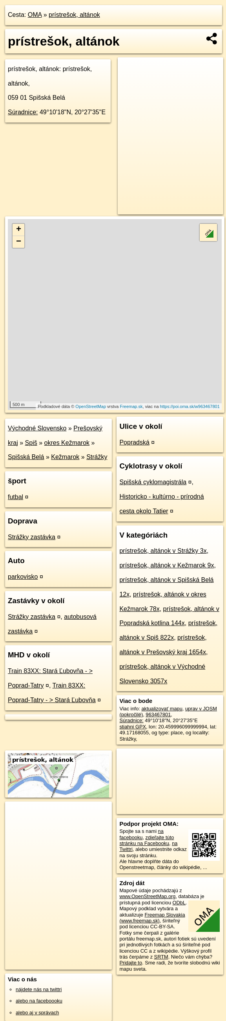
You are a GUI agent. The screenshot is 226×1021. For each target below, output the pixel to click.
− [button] (18, 242)
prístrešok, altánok (74, 14)
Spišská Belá (26, 457)
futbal (15, 497)
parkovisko (23, 576)
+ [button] (18, 230)
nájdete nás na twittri (39, 989)
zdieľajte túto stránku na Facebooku (146, 840)
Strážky (96, 457)
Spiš (31, 442)
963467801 (158, 714)
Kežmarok (65, 457)
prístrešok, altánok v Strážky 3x (162, 550)
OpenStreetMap (90, 406)
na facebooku (141, 834)
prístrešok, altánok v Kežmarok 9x (166, 565)
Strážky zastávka (31, 537)
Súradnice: (23, 112)
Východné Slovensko (37, 428)
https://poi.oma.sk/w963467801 (190, 406)
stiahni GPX (132, 727)
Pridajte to (130, 963)
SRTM (161, 957)
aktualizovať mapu (161, 709)
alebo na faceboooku (39, 1001)
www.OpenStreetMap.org (147, 896)
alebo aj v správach (37, 1013)
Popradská (134, 442)
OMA (35, 14)
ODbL (179, 903)
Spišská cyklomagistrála (152, 482)
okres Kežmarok (67, 442)
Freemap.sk (131, 406)
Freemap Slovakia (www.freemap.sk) (152, 918)
